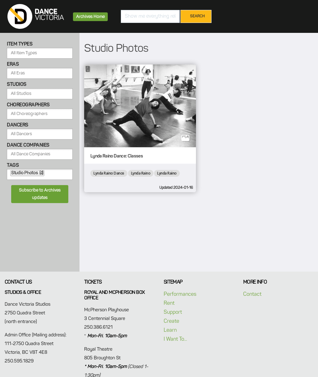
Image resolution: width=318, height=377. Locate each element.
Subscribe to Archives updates (40, 194)
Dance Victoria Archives (36, 16)
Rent (169, 303)
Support (173, 312)
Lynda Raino (141, 173)
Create (171, 321)
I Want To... (175, 339)
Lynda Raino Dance (108, 173)
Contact (252, 294)
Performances (180, 294)
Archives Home (90, 17)
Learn (170, 330)
